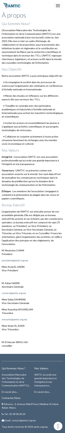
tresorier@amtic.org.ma (14, 319)
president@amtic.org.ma (15, 260)
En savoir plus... (10, 391)
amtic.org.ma (40, 426)
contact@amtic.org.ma (14, 293)
